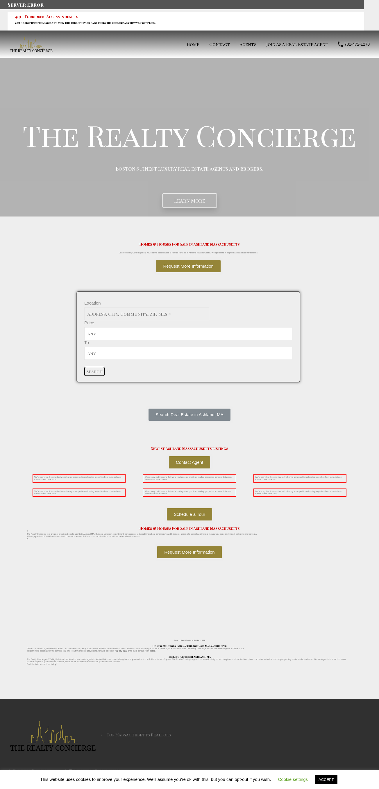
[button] (189, 415)
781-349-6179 (121, 651)
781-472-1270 (357, 44)
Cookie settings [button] (293, 779)
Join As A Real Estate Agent (297, 44)
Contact (219, 44)
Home (193, 44)
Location (92, 302)
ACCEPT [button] (326, 779)
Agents (248, 44)
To (86, 342)
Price (89, 322)
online (152, 651)
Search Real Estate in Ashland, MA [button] (189, 640)
